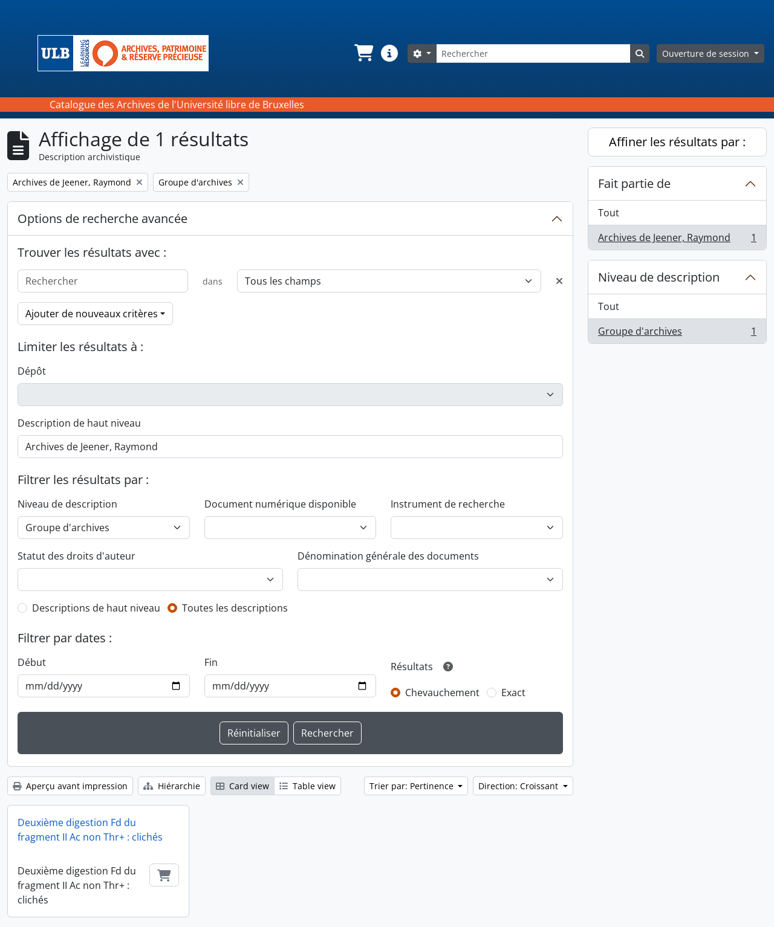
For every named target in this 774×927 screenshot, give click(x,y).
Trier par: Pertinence (412, 786)
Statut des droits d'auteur (76, 556)
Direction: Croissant (519, 786)
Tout (608, 212)
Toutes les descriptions (235, 608)
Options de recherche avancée (102, 218)
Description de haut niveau (79, 423)
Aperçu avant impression (70, 786)
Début (32, 662)
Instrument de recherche (448, 504)
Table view (307, 786)
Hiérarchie (171, 786)
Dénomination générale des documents (388, 556)
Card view (242, 786)
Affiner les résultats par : (677, 142)
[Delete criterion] (559, 281)
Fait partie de (634, 183)
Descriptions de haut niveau (96, 608)
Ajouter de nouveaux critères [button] (91, 313)
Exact (513, 692)
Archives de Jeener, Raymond (676, 240)
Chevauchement (442, 692)
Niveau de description (67, 504)
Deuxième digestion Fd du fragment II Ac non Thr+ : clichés (90, 830)
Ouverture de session (707, 53)
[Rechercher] (533, 53)
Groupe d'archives (676, 333)
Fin (211, 662)
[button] (363, 53)
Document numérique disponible (280, 504)
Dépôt (32, 371)
